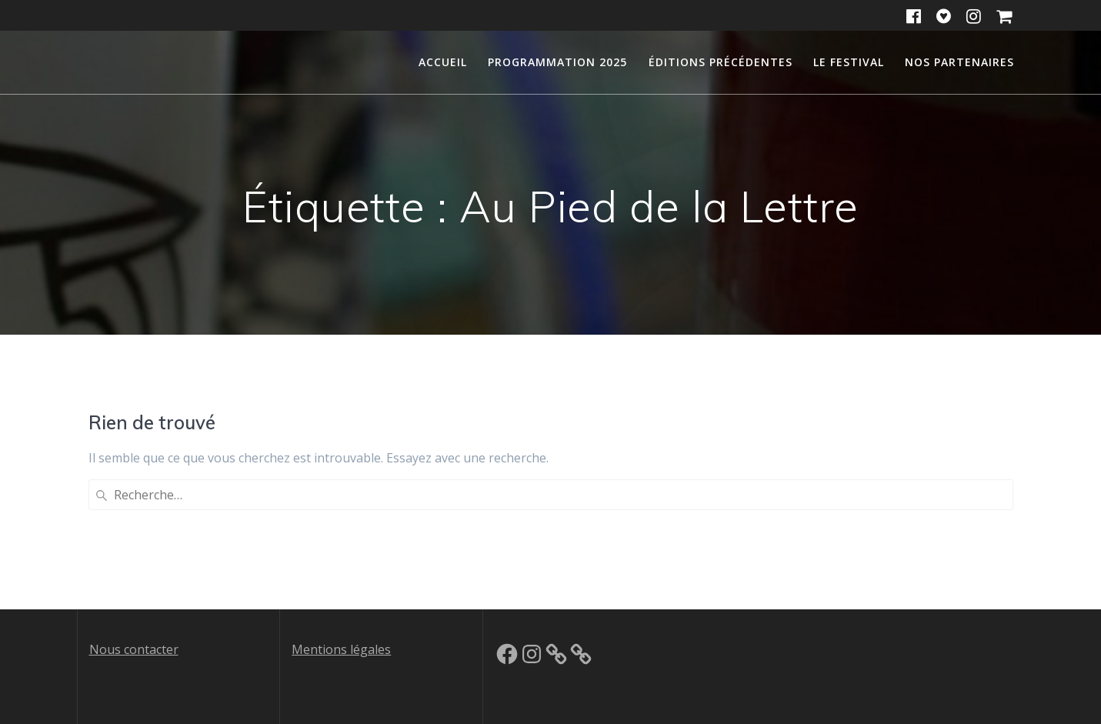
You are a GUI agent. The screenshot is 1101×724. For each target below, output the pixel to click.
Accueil (443, 62)
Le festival (848, 62)
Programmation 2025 (557, 62)
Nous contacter (133, 649)
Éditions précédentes (720, 62)
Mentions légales (341, 649)
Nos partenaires (959, 62)
